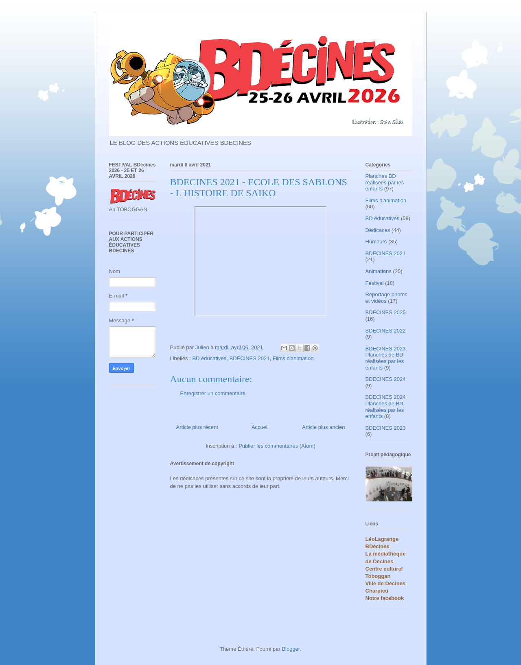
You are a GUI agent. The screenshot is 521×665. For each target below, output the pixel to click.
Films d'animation (293, 358)
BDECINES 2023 (386, 428)
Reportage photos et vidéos (386, 297)
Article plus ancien (323, 427)
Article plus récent (197, 427)
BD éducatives (209, 358)
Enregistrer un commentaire (212, 393)
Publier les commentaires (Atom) (277, 446)
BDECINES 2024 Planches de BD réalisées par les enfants (386, 406)
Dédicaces (378, 230)
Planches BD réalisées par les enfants (385, 182)
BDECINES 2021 (249, 358)
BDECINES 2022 (386, 331)
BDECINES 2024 (386, 379)
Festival (375, 283)
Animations (379, 271)
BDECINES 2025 (386, 312)
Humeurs (376, 241)
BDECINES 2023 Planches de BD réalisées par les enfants (386, 358)
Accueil (260, 427)
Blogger (291, 649)
